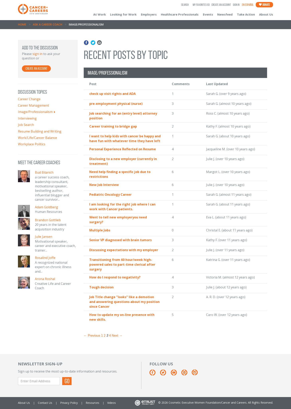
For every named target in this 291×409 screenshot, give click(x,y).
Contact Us (45, 403)
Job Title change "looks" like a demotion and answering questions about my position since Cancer (124, 302)
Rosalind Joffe (45, 258)
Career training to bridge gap (113, 126)
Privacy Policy (69, 403)
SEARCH (185, 4)
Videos (111, 403)
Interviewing (27, 118)
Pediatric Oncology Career (110, 194)
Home (22, 24)
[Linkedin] (186, 374)
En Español (248, 4)
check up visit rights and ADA (112, 93)
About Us (266, 14)
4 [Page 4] (110, 335)
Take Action (246, 14)
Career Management (33, 105)
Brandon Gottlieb (48, 220)
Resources (92, 403)
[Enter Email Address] (39, 381)
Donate (264, 4)
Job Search (26, 125)
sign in (37, 54)
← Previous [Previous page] (92, 335)
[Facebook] (154, 374)
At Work (99, 14)
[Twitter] (165, 374)
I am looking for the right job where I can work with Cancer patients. (122, 206)
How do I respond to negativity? (115, 277)
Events (208, 14)
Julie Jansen (43, 236)
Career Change (29, 99)
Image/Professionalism (35, 112)
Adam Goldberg (46, 207)
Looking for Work (123, 14)
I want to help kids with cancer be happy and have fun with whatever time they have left (125, 138)
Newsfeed (225, 14)
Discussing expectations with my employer (123, 250)
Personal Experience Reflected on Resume (122, 149)
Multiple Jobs (99, 230)
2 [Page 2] (105, 335)
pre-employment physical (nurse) (116, 103)
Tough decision (101, 287)
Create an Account (221, 4)
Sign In (236, 4)
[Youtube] (176, 374)
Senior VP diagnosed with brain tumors (120, 240)
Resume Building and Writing (39, 131)
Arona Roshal (45, 279)
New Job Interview (104, 185)
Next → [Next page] (117, 335)
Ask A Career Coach (47, 24)
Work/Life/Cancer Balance (37, 138)
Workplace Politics (31, 144)
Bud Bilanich (44, 172)
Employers (149, 14)
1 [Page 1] (102, 335)
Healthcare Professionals (180, 14)
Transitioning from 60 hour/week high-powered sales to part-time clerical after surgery (122, 264)
